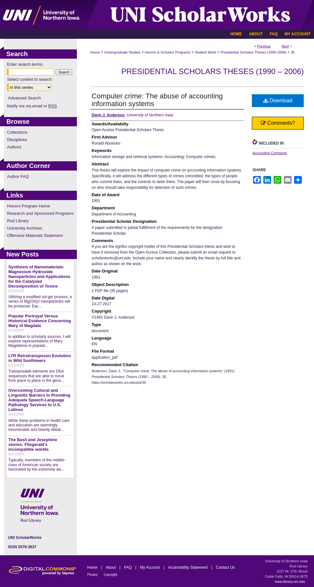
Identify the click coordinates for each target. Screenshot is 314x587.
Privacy (93, 574)
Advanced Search (24, 98)
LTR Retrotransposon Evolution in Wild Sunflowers (39, 358)
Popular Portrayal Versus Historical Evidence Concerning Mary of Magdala (39, 321)
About (111, 567)
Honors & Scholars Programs (167, 52)
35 (292, 52)
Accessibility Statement (188, 567)
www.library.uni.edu (290, 581)
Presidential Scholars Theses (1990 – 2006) (212, 71)
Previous (264, 46)
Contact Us (225, 567)
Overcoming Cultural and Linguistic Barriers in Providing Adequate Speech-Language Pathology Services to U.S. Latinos (39, 400)
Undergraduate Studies (122, 52)
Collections (17, 132)
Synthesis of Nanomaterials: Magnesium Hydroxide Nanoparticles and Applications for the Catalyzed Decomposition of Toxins (39, 276)
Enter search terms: (25, 64)
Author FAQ (18, 176)
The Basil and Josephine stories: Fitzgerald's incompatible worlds (32, 444)
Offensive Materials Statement (35, 235)
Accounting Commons (269, 153)
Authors (14, 147)
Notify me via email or (32, 106)
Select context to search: (30, 79)
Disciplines (17, 139)
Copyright (111, 574)
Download (278, 100)
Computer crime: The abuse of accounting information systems (157, 100)
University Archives (24, 228)
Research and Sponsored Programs (40, 213)
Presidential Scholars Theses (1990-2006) (253, 52)
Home (95, 52)
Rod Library (18, 220)
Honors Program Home (28, 206)
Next (285, 46)
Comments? (278, 123)
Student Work (205, 52)
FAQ (128, 567)
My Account (150, 567)
